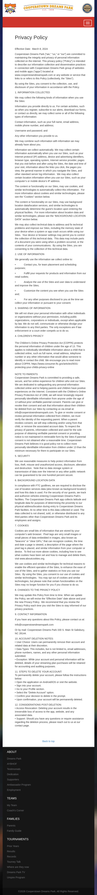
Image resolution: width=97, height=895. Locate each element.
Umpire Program (16, 877)
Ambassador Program (19, 784)
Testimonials (13, 769)
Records (11, 856)
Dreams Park (14, 758)
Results (11, 851)
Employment (14, 790)
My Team (12, 805)
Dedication (13, 774)
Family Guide (14, 830)
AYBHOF (12, 763)
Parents (11, 825)
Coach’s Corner (15, 810)
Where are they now (18, 867)
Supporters (13, 779)
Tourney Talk (14, 861)
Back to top (48, 741)
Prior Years (13, 846)
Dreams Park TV (16, 872)
